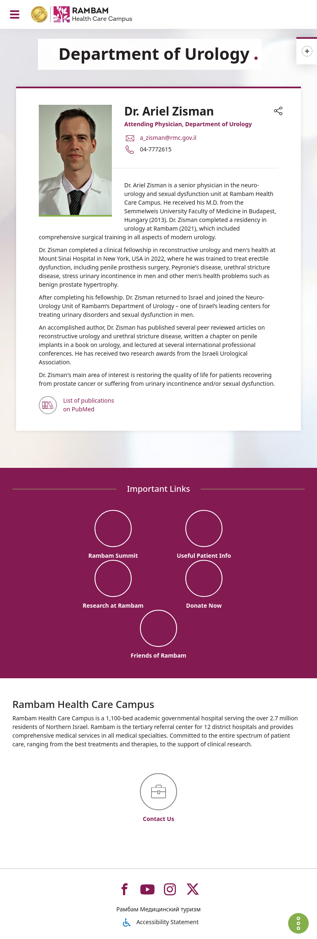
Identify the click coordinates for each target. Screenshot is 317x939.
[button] (278, 112)
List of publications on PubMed (88, 404)
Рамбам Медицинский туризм (158, 909)
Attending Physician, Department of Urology (188, 124)
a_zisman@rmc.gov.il (168, 138)
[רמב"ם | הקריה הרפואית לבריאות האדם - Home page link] (92, 15)
